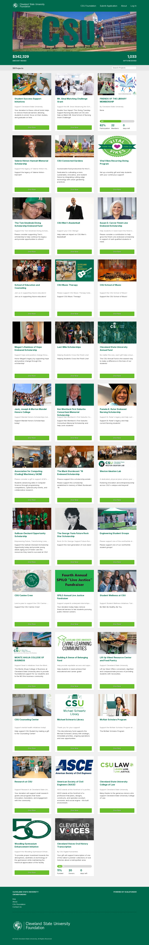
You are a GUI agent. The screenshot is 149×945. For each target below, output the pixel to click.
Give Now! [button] (117, 624)
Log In (133, 6)
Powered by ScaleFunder (124, 892)
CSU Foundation (89, 6)
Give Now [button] (32, 127)
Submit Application (109, 6)
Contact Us (17, 907)
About (124, 6)
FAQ (14, 899)
